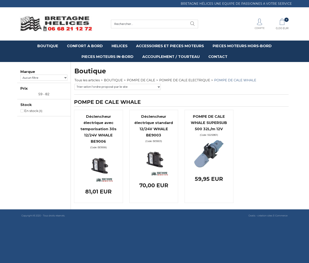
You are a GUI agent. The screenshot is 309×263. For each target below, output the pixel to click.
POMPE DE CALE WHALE (235, 80)
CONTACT (217, 56)
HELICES (119, 46)
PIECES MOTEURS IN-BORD (107, 56)
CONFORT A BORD (85, 46)
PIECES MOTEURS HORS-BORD (242, 46)
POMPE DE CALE (141, 80)
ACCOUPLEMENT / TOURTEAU (171, 56)
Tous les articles (87, 80)
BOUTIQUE (47, 46)
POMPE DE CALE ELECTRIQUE (184, 80)
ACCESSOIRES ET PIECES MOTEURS (170, 46)
